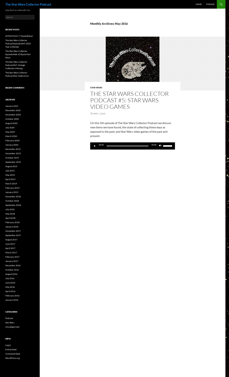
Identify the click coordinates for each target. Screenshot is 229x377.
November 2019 (13, 153)
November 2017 (13, 231)
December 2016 (13, 265)
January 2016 (11, 300)
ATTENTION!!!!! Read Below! (19, 36)
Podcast (9, 318)
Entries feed (10, 349)
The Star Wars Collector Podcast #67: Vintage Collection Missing (16, 65)
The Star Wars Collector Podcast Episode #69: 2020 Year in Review (18, 43)
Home (199, 4)
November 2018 (13, 196)
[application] (132, 146)
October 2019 (12, 157)
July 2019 (9, 170)
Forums (210, 4)
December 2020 (13, 110)
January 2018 (11, 226)
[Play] (95, 146)
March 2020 (11, 136)
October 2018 (12, 200)
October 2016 (12, 269)
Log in (8, 345)
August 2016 (11, 274)
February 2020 (12, 140)
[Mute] (160, 146)
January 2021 (11, 106)
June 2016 (10, 282)
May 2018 (10, 213)
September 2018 (13, 205)
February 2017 (12, 256)
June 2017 (10, 244)
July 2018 (9, 209)
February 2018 (12, 222)
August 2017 (11, 239)
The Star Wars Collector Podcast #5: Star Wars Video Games (129, 100)
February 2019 (12, 188)
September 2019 (13, 162)
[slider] (128, 146)
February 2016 (12, 295)
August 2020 (11, 123)
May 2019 (10, 175)
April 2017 (10, 248)
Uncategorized (12, 326)
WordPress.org (12, 358)
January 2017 (11, 261)
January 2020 (11, 144)
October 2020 (12, 119)
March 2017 (11, 252)
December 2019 (13, 149)
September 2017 (13, 235)
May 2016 (10, 287)
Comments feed (12, 353)
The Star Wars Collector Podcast (28, 4)
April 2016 (10, 291)
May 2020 (10, 132)
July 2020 (9, 127)
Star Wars (96, 87)
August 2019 (11, 166)
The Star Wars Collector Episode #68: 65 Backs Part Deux (18, 54)
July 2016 (9, 278)
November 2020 (13, 114)
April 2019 (10, 179)
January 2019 (11, 192)
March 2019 (11, 183)
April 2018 (10, 218)
